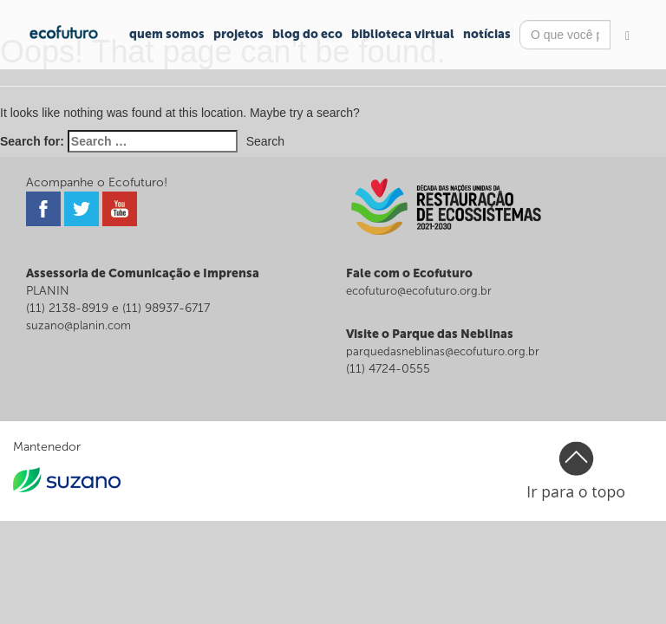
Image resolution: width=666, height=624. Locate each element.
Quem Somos (167, 34)
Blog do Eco (307, 34)
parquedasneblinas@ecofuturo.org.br (442, 351)
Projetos (238, 34)
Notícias (487, 34)
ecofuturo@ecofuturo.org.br (419, 290)
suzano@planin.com (78, 325)
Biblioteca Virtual (402, 34)
